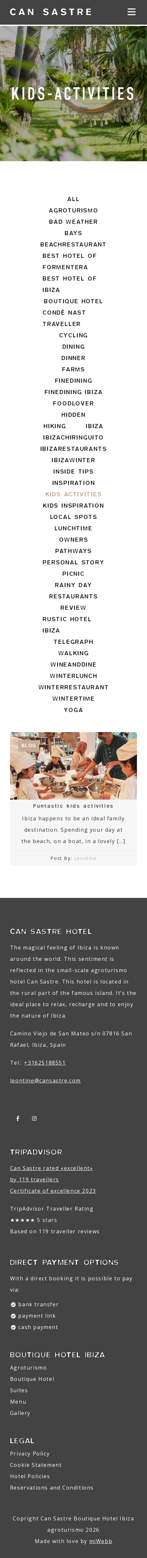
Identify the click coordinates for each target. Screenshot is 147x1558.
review (73, 608)
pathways (73, 551)
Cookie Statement (36, 1464)
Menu (18, 1401)
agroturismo (73, 210)
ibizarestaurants (73, 449)
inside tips (73, 472)
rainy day (73, 585)
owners (73, 540)
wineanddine (73, 665)
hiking (54, 426)
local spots (73, 517)
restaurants (73, 596)
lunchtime (73, 528)
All (73, 199)
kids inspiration (73, 506)
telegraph (73, 642)
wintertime (73, 699)
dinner (73, 358)
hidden (73, 415)
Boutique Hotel (32, 1379)
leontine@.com (45, 1080)
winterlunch (73, 676)
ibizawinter (73, 460)
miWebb (101, 1541)
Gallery (20, 1413)
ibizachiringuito (73, 438)
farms (73, 369)
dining (73, 347)
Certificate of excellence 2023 (53, 1190)
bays (73, 233)
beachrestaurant (73, 245)
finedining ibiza (73, 392)
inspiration (73, 483)
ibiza (95, 426)
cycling (73, 335)
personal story (73, 562)
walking (73, 653)
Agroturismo (28, 1367)
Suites (19, 1390)
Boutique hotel (73, 301)
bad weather (73, 222)
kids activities (73, 494)
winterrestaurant (73, 687)
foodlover (73, 403)
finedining (73, 381)
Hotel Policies (30, 1476)
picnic (73, 574)
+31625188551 (45, 1062)
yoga (73, 710)
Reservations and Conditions (52, 1487)
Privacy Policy (30, 1453)
